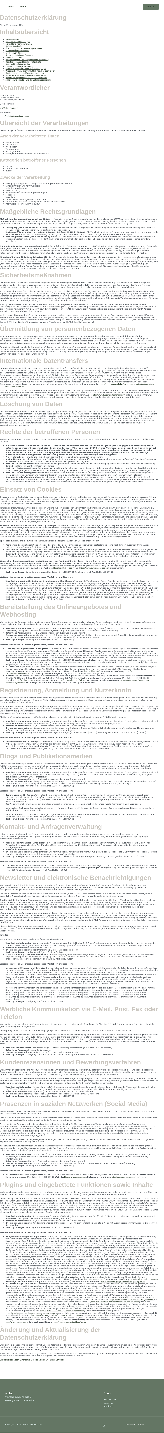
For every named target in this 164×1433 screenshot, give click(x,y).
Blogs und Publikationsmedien (18, 64)
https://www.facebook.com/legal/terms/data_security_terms (115, 1302)
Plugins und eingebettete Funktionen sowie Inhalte (26, 78)
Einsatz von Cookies (14, 57)
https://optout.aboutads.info (64, 568)
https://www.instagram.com (75, 1177)
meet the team (110, 1400)
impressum (140, 1425)
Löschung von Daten (14, 53)
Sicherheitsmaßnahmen (15, 46)
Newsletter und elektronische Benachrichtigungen (26, 69)
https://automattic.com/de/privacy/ (72, 680)
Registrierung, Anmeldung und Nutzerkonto (23, 62)
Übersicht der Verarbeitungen (18, 42)
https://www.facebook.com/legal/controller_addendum (132, 1299)
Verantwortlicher (12, 39)
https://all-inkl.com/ (92, 671)
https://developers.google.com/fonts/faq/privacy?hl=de (123, 1281)
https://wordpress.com (24, 680)
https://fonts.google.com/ (94, 1279)
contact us (108, 1403)
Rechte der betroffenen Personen (19, 55)
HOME (11, 7)
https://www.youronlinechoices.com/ (94, 568)
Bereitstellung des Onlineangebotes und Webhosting (27, 60)
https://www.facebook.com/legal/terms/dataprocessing (62, 1311)
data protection (131, 1425)
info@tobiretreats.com (9, 108)
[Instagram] (136, 7)
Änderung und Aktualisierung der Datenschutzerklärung (28, 80)
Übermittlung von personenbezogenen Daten (24, 48)
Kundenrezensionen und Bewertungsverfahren (25, 73)
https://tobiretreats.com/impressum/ (14, 116)
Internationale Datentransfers (17, 51)
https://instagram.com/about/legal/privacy (128, 1177)
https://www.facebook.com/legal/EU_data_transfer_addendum (56, 1315)
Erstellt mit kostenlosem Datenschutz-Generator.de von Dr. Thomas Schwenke (32, 1360)
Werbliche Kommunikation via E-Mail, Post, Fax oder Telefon (30, 71)
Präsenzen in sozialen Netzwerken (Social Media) (26, 75)
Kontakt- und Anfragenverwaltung (19, 66)
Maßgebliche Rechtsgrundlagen (19, 44)
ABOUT (23, 7)
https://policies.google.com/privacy (144, 1279)
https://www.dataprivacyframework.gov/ (109, 395)
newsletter (108, 1406)
